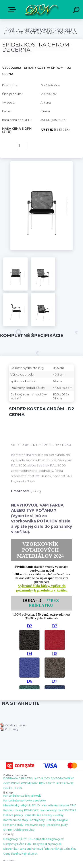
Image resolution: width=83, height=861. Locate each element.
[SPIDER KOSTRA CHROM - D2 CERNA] (41, 163)
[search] (77, 11)
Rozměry (9, 729)
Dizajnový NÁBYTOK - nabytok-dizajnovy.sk (32, 844)
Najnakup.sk (29, 853)
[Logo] (41, 9)
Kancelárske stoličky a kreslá (49, 29)
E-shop (12, 9)
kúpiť (7, 145)
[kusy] (21, 145)
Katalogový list (13, 725)
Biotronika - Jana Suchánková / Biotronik (30, 849)
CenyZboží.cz (12, 853)
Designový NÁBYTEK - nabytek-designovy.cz (33, 839)
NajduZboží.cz (67, 849)
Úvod (9, 29)
